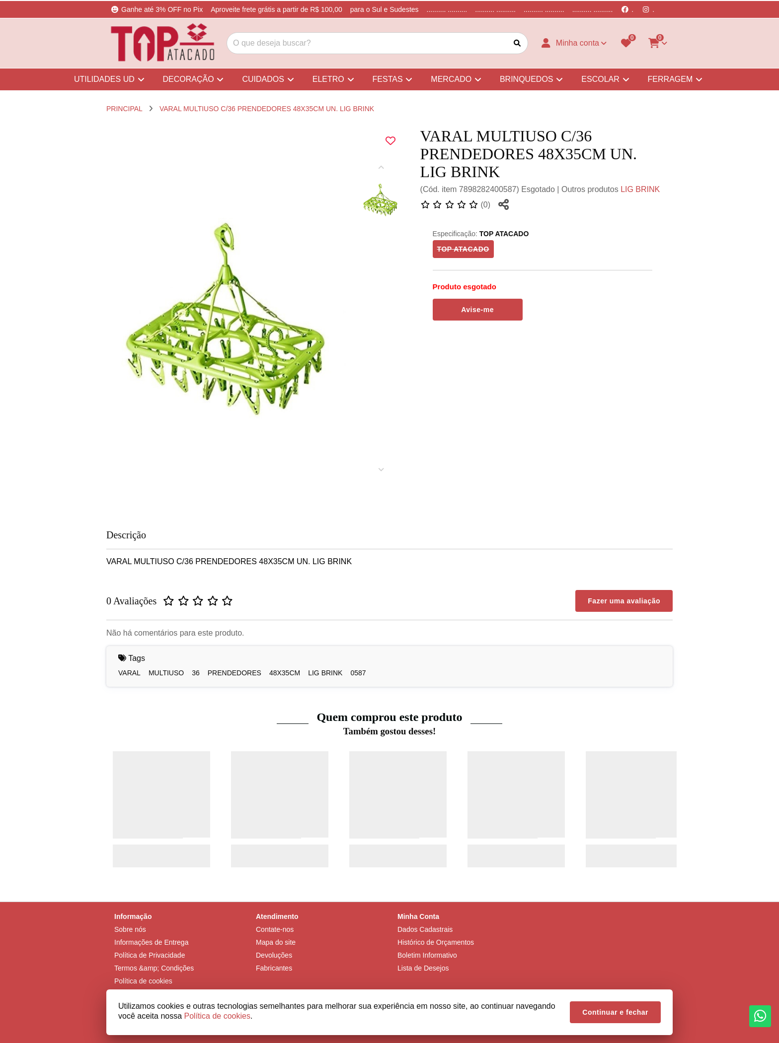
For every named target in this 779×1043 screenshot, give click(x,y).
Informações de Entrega (151, 942)
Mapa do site (276, 942)
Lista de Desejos (423, 968)
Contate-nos (275, 929)
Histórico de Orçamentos (435, 942)
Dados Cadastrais (425, 929)
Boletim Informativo (427, 955)
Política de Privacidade (149, 955)
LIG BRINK (640, 189)
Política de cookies (143, 981)
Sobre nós (130, 929)
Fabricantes (274, 968)
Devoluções (274, 955)
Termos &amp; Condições (154, 968)
